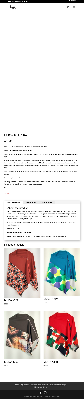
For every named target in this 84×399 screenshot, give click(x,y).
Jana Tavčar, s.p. (34, 396)
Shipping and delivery (40, 387)
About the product (13, 202)
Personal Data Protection (39, 384)
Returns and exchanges (58, 384)
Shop (17, 384)
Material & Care (31, 202)
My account (25, 384)
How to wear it (47, 202)
